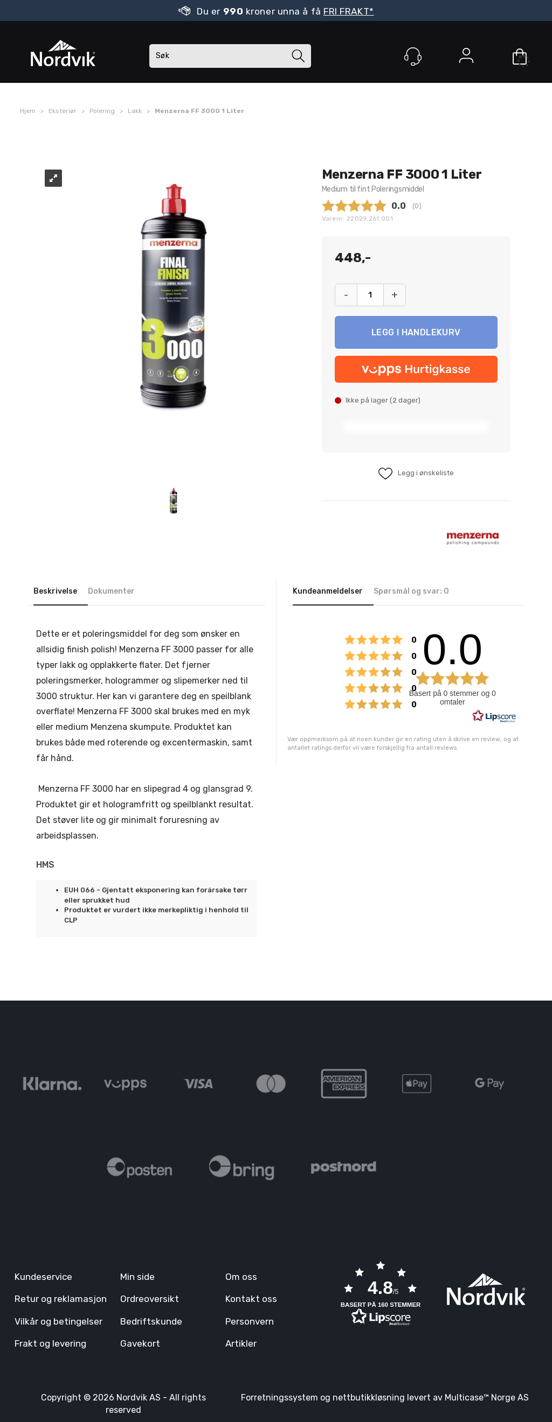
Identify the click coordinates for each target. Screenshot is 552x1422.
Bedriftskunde (151, 1321)
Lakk (135, 111)
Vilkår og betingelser (58, 1321)
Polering (102, 111)
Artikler (241, 1343)
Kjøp (416, 332)
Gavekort (140, 1343)
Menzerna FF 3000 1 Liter (199, 111)
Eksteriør (63, 111)
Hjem (28, 111)
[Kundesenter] (413, 56)
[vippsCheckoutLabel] (416, 369)
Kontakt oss (251, 1298)
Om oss (241, 1276)
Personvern (249, 1321)
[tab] (60, 592)
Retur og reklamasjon (61, 1298)
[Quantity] (370, 295)
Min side (137, 1276)
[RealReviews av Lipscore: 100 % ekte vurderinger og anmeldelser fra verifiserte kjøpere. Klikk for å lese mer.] (494, 716)
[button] (380, 1294)
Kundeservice (43, 1276)
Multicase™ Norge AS (487, 1397)
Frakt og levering (50, 1343)
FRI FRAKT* (348, 11)
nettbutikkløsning (369, 1397)
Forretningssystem (279, 1397)
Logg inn (466, 57)
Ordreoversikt (149, 1298)
